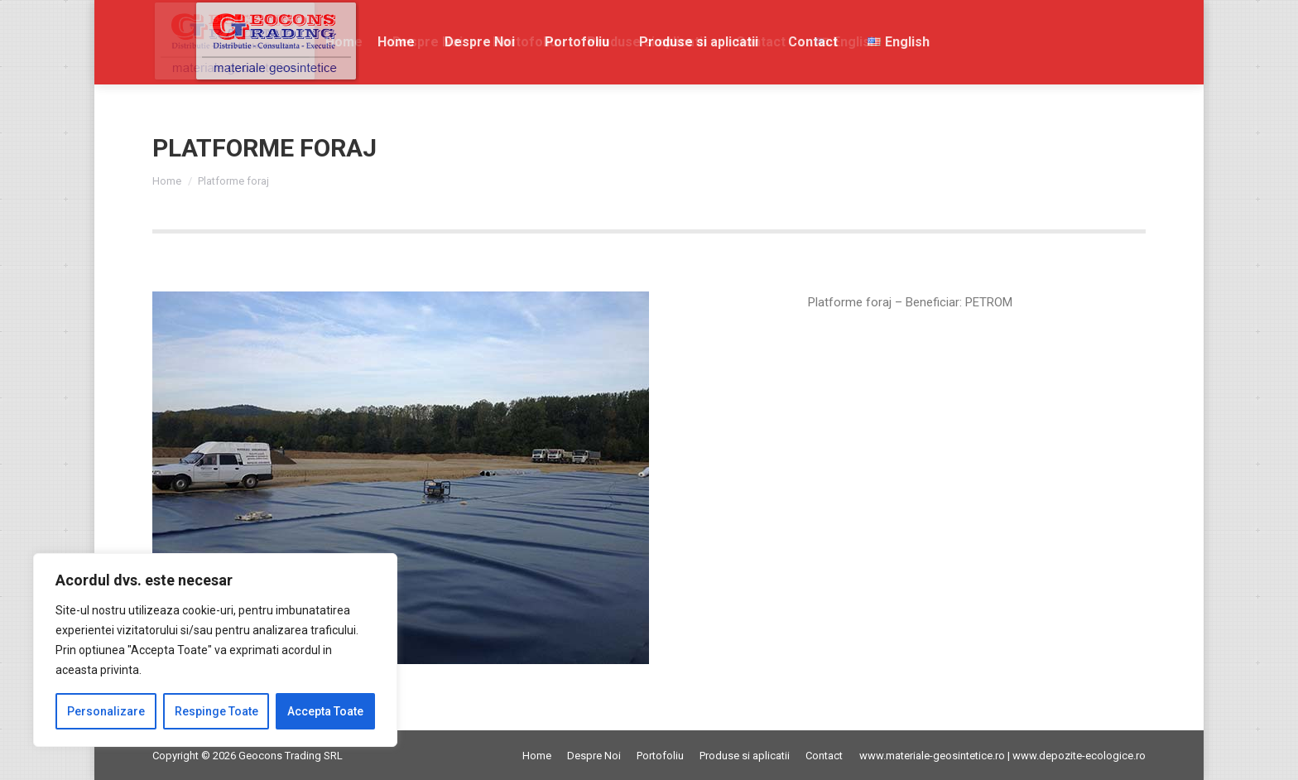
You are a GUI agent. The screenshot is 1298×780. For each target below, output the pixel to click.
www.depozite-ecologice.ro (1079, 755)
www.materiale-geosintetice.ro (932, 755)
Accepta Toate (325, 711)
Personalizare (106, 711)
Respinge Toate (216, 711)
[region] (215, 650)
